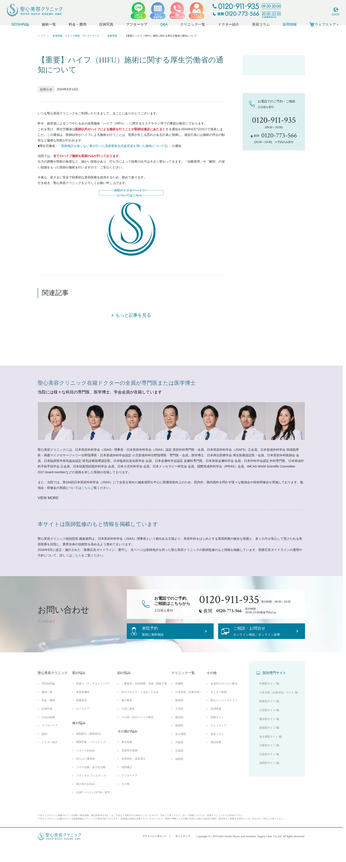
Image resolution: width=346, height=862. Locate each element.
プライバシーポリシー (154, 853)
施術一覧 (49, 24)
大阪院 (179, 759)
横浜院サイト (267, 736)
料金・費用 (77, 24)
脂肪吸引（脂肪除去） (89, 750)
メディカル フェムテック (91, 792)
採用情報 (290, 24)
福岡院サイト (267, 780)
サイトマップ (182, 853)
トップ (41, 35)
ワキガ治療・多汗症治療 (91, 784)
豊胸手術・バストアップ (91, 759)
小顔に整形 (128, 725)
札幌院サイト (267, 700)
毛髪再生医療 (129, 767)
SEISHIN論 (20, 24)
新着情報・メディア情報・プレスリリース (76, 35)
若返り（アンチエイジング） (93, 700)
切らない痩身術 (85, 775)
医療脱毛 (81, 717)
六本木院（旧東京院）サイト (276, 709)
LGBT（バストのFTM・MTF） (94, 809)
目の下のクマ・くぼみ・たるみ (140, 709)
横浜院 (179, 734)
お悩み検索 (48, 734)
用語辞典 (216, 759)
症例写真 (106, 24)
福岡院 (179, 776)
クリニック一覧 (192, 24)
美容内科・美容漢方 (133, 775)
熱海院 (179, 742)
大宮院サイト (267, 727)
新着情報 (112, 35)
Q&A (164, 24)
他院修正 (126, 784)
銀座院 (179, 717)
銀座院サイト (267, 718)
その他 (125, 800)
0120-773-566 (229, 620)
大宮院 (179, 725)
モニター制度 (219, 709)
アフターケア (136, 24)
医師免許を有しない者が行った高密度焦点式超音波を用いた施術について (114, 146)
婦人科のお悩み (85, 800)
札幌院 (179, 700)
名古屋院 (180, 750)
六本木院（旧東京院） (188, 709)
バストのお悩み (85, 767)
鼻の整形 (126, 717)
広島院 (179, 767)
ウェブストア (219, 742)
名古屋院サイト (268, 753)
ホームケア (83, 725)
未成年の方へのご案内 (224, 700)
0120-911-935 (229, 609)
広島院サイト (267, 771)
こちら (86, 497)
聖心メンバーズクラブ (224, 717)
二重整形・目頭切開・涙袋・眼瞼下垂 (144, 700)
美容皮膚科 (83, 709)
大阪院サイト (267, 762)
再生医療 (126, 759)
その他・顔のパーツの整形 (137, 734)
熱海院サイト (267, 744)
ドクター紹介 (228, 24)
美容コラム (261, 24)
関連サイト (217, 734)
